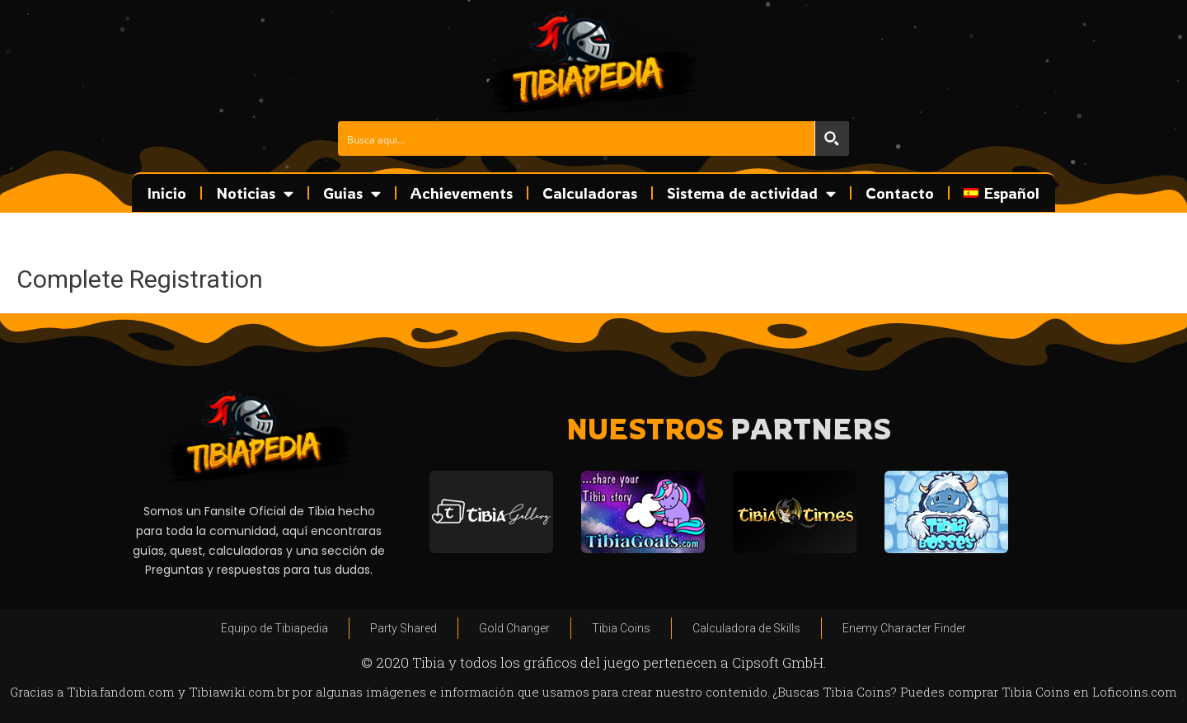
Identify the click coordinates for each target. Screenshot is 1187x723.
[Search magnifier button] (831, 138)
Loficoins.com (1134, 691)
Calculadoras (589, 193)
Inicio (167, 193)
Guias (352, 193)
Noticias (254, 193)
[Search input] (577, 138)
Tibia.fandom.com (121, 691)
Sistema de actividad (751, 193)
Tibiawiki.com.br (239, 691)
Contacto (900, 193)
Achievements (462, 193)
